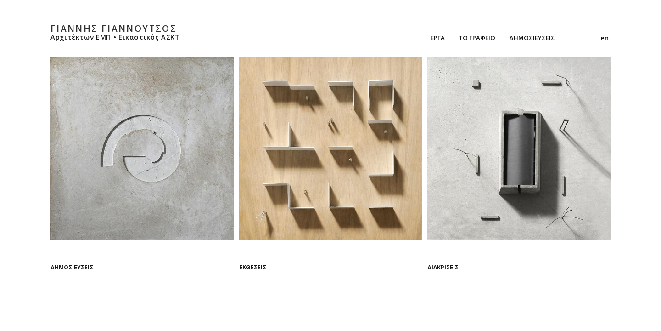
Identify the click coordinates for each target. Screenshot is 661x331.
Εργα (438, 38)
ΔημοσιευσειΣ (532, 38)
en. (605, 37)
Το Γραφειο (477, 38)
